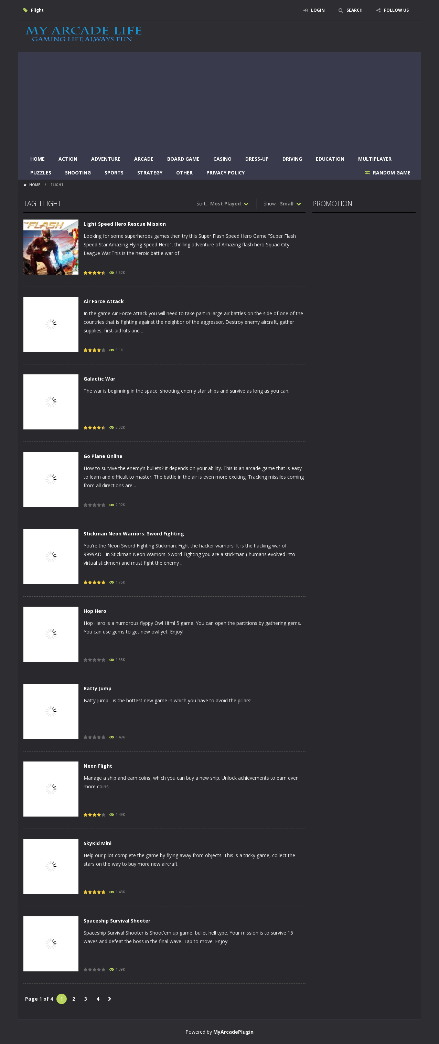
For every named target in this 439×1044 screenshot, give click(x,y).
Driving (292, 159)
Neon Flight (98, 766)
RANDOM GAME (391, 172)
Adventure (105, 159)
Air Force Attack (104, 301)
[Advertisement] (219, 100)
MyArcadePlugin (233, 1032)
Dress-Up (257, 159)
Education (330, 159)
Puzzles (40, 172)
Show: (270, 203)
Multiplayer (375, 159)
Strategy (149, 172)
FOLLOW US (396, 10)
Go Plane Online (103, 456)
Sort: (201, 203)
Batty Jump (97, 688)
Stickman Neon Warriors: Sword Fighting (134, 533)
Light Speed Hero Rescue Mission (125, 224)
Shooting (78, 172)
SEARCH (354, 10)
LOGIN (318, 10)
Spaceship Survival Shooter (117, 920)
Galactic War (99, 378)
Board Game (183, 159)
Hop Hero (95, 611)
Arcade (143, 159)
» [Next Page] (110, 999)
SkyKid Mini (97, 843)
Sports (114, 172)
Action (67, 159)
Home (37, 159)
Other (184, 172)
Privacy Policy (225, 172)
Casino (222, 159)
